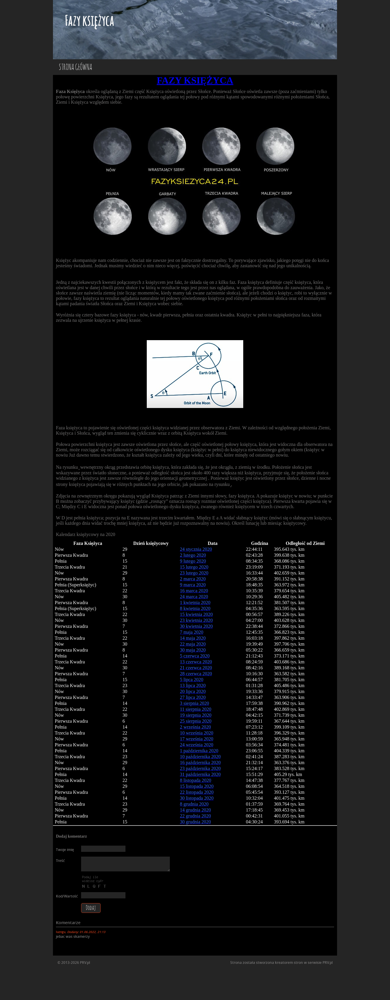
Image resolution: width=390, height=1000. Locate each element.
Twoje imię (65, 849)
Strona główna (75, 67)
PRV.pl (328, 962)
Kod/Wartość (67, 896)
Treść (60, 860)
